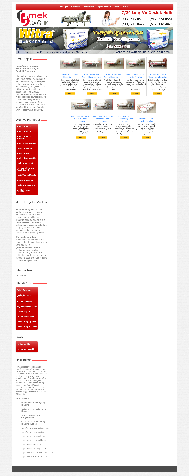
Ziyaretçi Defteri (104, 7)
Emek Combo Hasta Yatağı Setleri (25, 169)
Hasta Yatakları (24, 131)
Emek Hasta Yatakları (26, 349)
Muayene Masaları (25, 180)
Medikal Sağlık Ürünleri (23, 191)
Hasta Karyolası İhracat (24, 296)
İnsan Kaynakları (24, 301)
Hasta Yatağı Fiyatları (26, 321)
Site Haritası (21, 275)
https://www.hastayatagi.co (32, 432)
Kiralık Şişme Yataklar (27, 158)
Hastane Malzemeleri (26, 185)
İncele (70, 93)
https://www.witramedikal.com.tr (35, 428)
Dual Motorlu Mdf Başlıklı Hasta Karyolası (92, 75)
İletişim (125, 7)
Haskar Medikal (24, 344)
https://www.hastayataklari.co (33, 440)
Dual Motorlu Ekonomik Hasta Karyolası (70, 75)
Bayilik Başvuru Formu (27, 306)
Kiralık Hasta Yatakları (27, 143)
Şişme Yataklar (23, 153)
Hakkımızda (76, 7)
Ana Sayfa (64, 7)
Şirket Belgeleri (24, 290)
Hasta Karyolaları (25, 148)
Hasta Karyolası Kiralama (24, 137)
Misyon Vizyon (23, 311)
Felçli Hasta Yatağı (25, 163)
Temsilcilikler (89, 7)
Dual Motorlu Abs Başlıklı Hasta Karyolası (114, 75)
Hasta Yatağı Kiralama (27, 326)
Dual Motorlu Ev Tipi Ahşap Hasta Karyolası (157, 75)
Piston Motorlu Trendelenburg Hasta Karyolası (125, 118)
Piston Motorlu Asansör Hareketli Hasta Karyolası (81, 118)
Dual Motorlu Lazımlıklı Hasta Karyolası (146, 120)
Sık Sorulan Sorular (25, 316)
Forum (116, 7)
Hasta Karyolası (24, 126)
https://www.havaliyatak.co (32, 444)
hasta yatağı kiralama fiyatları (33, 422)
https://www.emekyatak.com (33, 436)
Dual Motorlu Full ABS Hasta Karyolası (135, 75)
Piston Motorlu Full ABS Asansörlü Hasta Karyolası (103, 118)
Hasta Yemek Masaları (27, 175)
